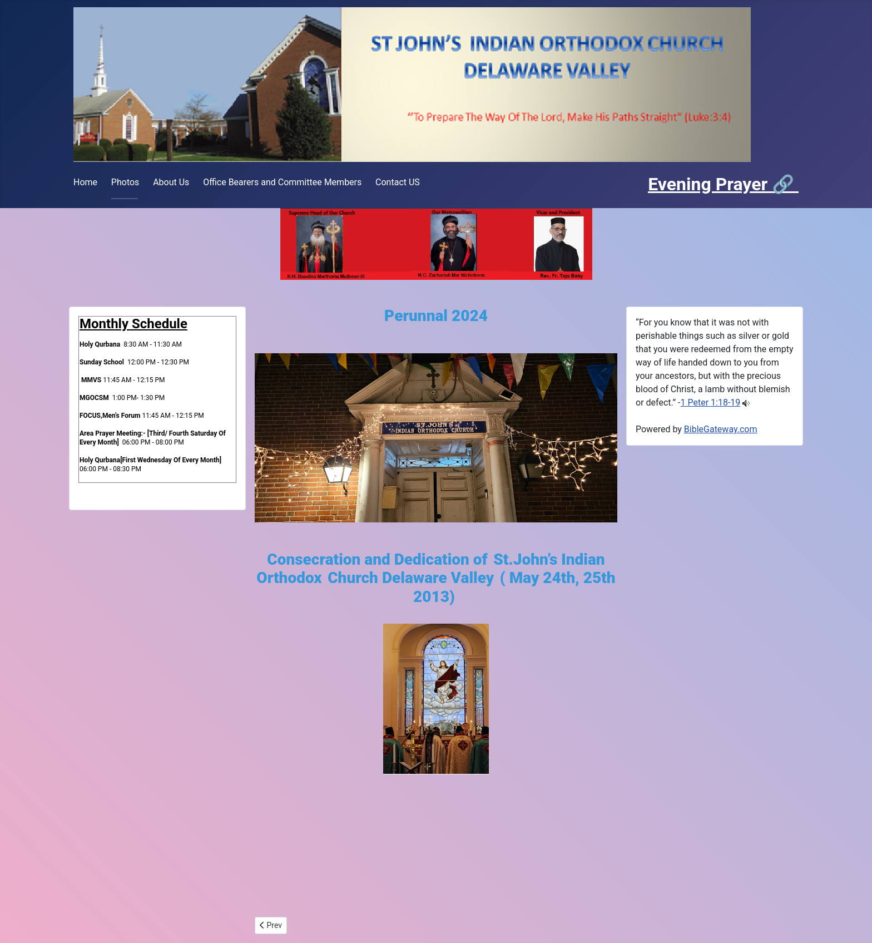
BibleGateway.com (720, 429)
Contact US (397, 182)
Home (85, 182)
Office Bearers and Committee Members (282, 182)
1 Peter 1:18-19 (711, 402)
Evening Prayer (710, 184)
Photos (125, 182)
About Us (171, 182)
